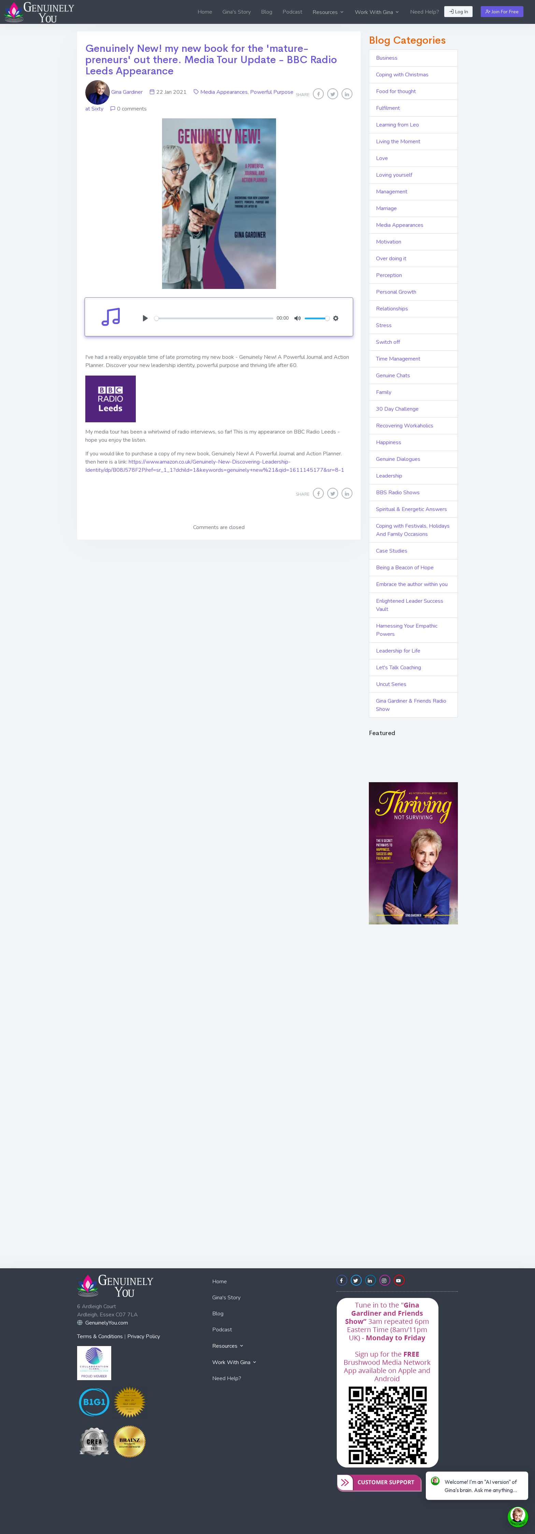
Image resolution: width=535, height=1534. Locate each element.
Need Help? (424, 12)
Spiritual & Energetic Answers (411, 509)
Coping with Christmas (402, 74)
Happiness (388, 442)
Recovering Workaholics (404, 425)
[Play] (145, 318)
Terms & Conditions (100, 1336)
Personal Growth (396, 292)
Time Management (398, 359)
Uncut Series (391, 684)
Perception (389, 275)
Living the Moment (398, 141)
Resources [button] (329, 12)
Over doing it (391, 258)
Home (205, 12)
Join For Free (502, 12)
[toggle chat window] (518, 1517)
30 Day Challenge (397, 409)
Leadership (389, 476)
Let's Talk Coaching (398, 667)
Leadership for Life (398, 651)
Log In (458, 12)
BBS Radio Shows (398, 492)
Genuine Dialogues (398, 459)
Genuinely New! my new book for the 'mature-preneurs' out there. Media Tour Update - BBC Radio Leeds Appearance (211, 59)
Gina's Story (236, 12)
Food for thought (396, 91)
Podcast (292, 12)
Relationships (392, 308)
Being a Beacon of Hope (405, 567)
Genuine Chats (393, 375)
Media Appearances (224, 92)
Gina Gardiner (114, 92)
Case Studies (391, 551)
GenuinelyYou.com (106, 1323)
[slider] (213, 318)
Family (383, 392)
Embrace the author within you (412, 584)
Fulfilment (388, 108)
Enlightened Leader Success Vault (409, 605)
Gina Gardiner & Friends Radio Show (411, 705)
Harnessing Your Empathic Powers (406, 630)
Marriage (386, 208)
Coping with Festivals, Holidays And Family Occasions (413, 530)
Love (382, 158)
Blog (266, 12)
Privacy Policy (143, 1336)
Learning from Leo (397, 125)
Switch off (388, 342)
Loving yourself (394, 175)
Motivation (388, 242)
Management (391, 191)
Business (386, 58)
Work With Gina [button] (377, 12)
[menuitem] (204, 12)
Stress (384, 325)
